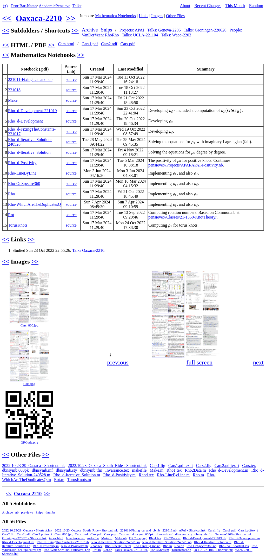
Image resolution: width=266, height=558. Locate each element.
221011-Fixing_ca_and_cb (30, 79)
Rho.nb (179, 546)
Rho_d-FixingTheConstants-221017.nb (63, 542)
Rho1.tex (174, 470)
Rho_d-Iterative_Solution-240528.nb (166, 542)
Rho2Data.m (195, 470)
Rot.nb (107, 550)
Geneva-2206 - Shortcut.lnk (233, 534)
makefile (139, 470)
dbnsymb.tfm (91, 470)
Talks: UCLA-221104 (140, 35)
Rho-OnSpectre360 (24, 183)
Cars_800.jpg (29, 325)
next (258, 362)
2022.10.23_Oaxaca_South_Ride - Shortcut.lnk (107, 465)
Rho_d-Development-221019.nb (204, 538)
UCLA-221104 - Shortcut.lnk (213, 550)
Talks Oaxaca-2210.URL (131, 550)
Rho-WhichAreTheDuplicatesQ (34, 204)
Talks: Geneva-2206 (164, 30)
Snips (106, 30)
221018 (14, 90)
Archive (90, 30)
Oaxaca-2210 (39, 18)
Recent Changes (207, 5)
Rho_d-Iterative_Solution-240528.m (115, 542)
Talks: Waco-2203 (176, 35)
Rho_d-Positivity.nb (74, 546)
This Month (235, 5)
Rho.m (198, 475)
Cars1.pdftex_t (180, 465)
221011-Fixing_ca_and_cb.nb (140, 530)
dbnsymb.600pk (15, 470)
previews (27, 512)
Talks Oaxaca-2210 (88, 250)
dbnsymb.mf (42, 470)
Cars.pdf (128, 44)
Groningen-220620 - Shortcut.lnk (24, 538)
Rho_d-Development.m (228, 470)
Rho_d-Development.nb (18, 542)
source (71, 79)
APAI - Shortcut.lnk (192, 530)
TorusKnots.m (79, 479)
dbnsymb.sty (66, 470)
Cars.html (66, 44)
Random (256, 5)
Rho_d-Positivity (22, 163)
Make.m (156, 470)
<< (6, 18)
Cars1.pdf (90, 44)
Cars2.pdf (109, 44)
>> (70, 18)
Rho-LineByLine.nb (147, 546)
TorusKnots (17, 225)
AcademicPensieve (54, 6)
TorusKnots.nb (181, 550)
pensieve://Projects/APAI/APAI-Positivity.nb (185, 165)
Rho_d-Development (25, 121)
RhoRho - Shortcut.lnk (234, 546)
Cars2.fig (203, 465)
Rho (11, 194)
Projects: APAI (131, 30)
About (185, 5)
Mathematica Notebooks (115, 16)
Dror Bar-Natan (24, 6)
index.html (56, 538)
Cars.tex (249, 465)
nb (17, 512)
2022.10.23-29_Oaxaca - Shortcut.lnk (33, 465)
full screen (199, 362)
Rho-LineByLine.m (173, 475)
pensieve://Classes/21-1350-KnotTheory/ (182, 217)
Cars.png (29, 384)
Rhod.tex (146, 475)
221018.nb (169, 530)
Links (143, 16)
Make (12, 100)
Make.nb (121, 538)
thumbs (50, 512)
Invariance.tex (117, 470)
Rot (11, 215)
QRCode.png (29, 442)
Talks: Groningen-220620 (205, 30)
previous (118, 362)
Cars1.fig (157, 465)
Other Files (175, 16)
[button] (259, 275)
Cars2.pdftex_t (227, 465)
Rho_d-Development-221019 (32, 110)
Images (157, 16)
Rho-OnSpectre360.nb (201, 546)
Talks (76, 6)
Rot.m (59, 479)
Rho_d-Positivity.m (119, 475)
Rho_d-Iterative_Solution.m (76, 475)
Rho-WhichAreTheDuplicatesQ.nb (67, 550)
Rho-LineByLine (22, 173)
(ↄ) (5, 6)
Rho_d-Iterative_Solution (29, 152)
